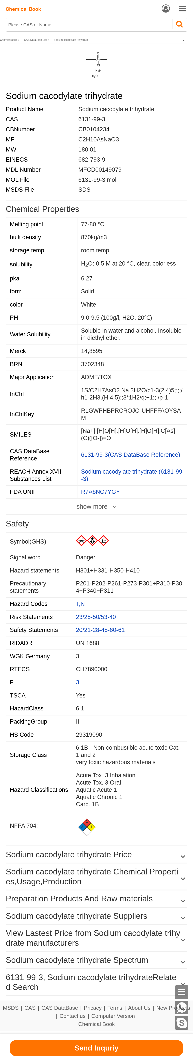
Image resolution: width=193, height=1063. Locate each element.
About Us (139, 1008)
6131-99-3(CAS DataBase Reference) (130, 454)
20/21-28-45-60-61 (100, 630)
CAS (30, 1008)
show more (92, 506)
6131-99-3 (91, 119)
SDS (84, 189)
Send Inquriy (97, 1048)
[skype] (182, 1023)
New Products (173, 1008)
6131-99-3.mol (97, 180)
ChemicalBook (8, 39)
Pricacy (93, 1008)
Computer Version (113, 1016)
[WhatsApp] (182, 1007)
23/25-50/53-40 (96, 617)
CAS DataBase (59, 1008)
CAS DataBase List (35, 39)
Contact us (72, 1016)
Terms (114, 1008)
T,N (80, 604)
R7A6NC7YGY (100, 492)
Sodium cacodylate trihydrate (71, 39)
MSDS (10, 1008)
